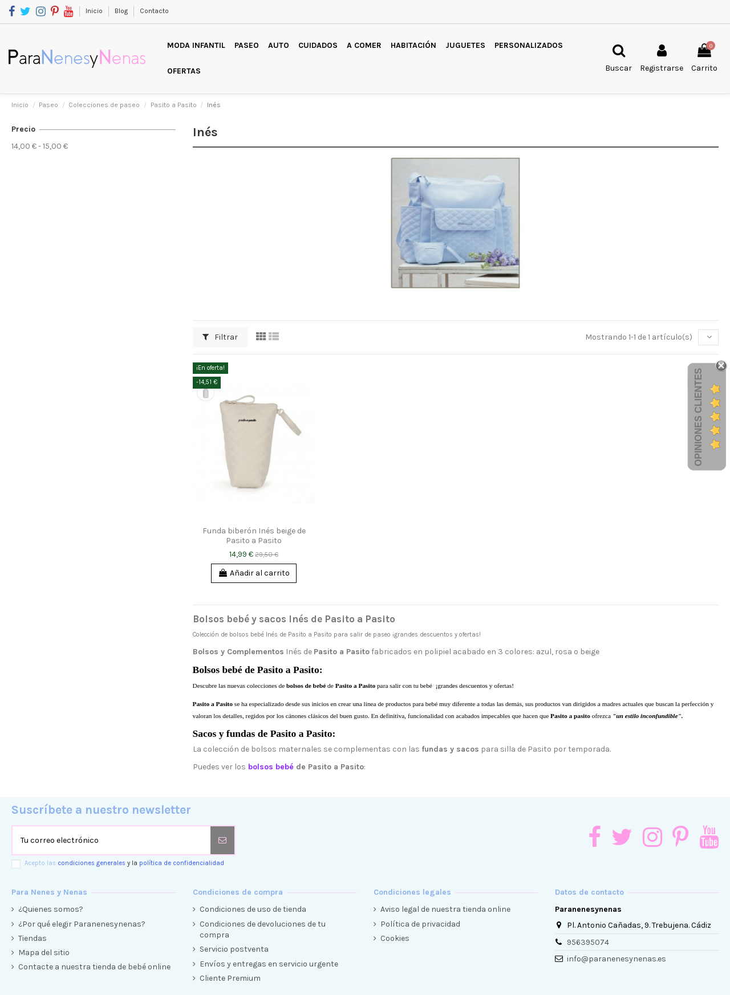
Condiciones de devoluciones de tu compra (263, 929)
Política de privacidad (420, 924)
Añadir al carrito (254, 573)
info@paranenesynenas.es (616, 959)
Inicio (95, 11)
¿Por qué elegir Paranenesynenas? (81, 924)
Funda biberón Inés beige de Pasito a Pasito (254, 535)
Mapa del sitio (44, 952)
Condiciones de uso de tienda (253, 909)
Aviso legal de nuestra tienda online (445, 909)
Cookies (394, 938)
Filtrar (220, 337)
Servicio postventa (234, 949)
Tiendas (32, 938)
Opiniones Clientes (698, 417)
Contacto (154, 11)
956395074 (588, 942)
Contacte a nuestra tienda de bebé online (94, 967)
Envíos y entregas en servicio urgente (269, 964)
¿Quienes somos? (50, 909)
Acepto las (124, 863)
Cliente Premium (230, 978)
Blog (122, 11)
